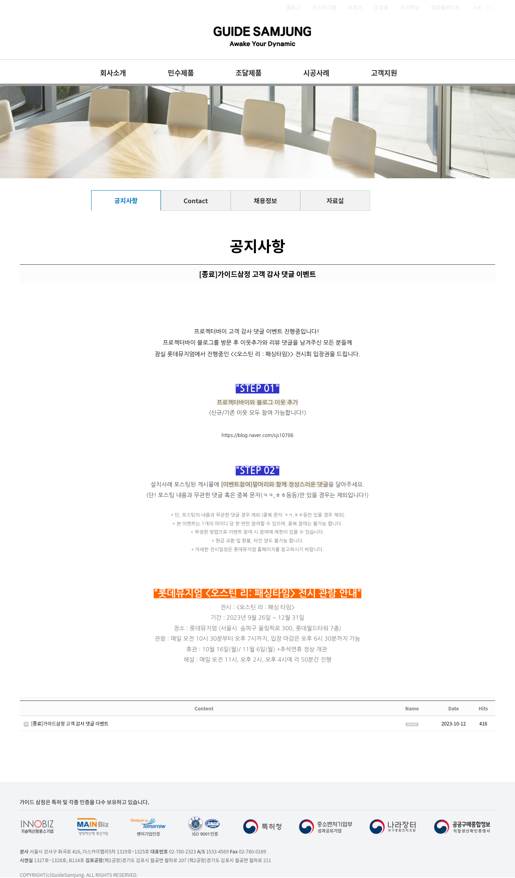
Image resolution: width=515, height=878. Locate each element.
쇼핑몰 (381, 7)
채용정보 (265, 200)
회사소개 (113, 72)
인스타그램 (324, 7)
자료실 (335, 200)
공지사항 (126, 200)
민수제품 (181, 72)
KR (477, 8)
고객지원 (384, 72)
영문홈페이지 (445, 7)
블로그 (293, 7)
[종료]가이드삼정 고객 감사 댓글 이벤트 (70, 723)
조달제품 (248, 72)
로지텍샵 (409, 7)
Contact (195, 200)
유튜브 (355, 7)
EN (489, 8)
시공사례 (316, 72)
